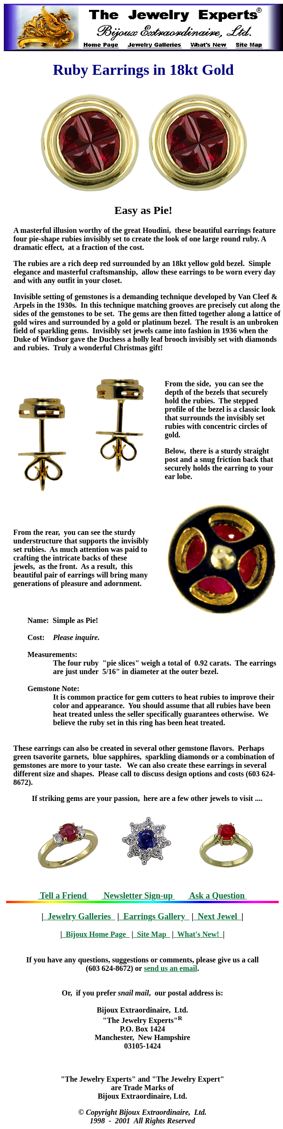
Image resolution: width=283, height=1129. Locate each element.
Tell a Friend (63, 895)
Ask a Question (217, 895)
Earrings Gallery (154, 916)
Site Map (151, 934)
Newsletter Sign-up (138, 895)
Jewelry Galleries (79, 916)
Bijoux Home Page (96, 934)
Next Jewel (217, 916)
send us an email (170, 968)
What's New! (198, 934)
